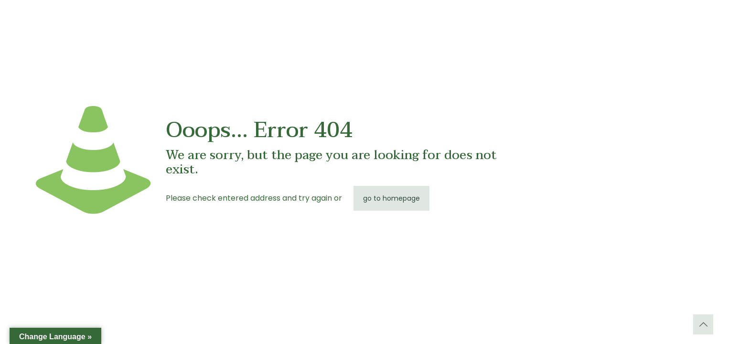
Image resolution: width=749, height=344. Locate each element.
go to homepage (391, 198)
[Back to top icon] (703, 324)
